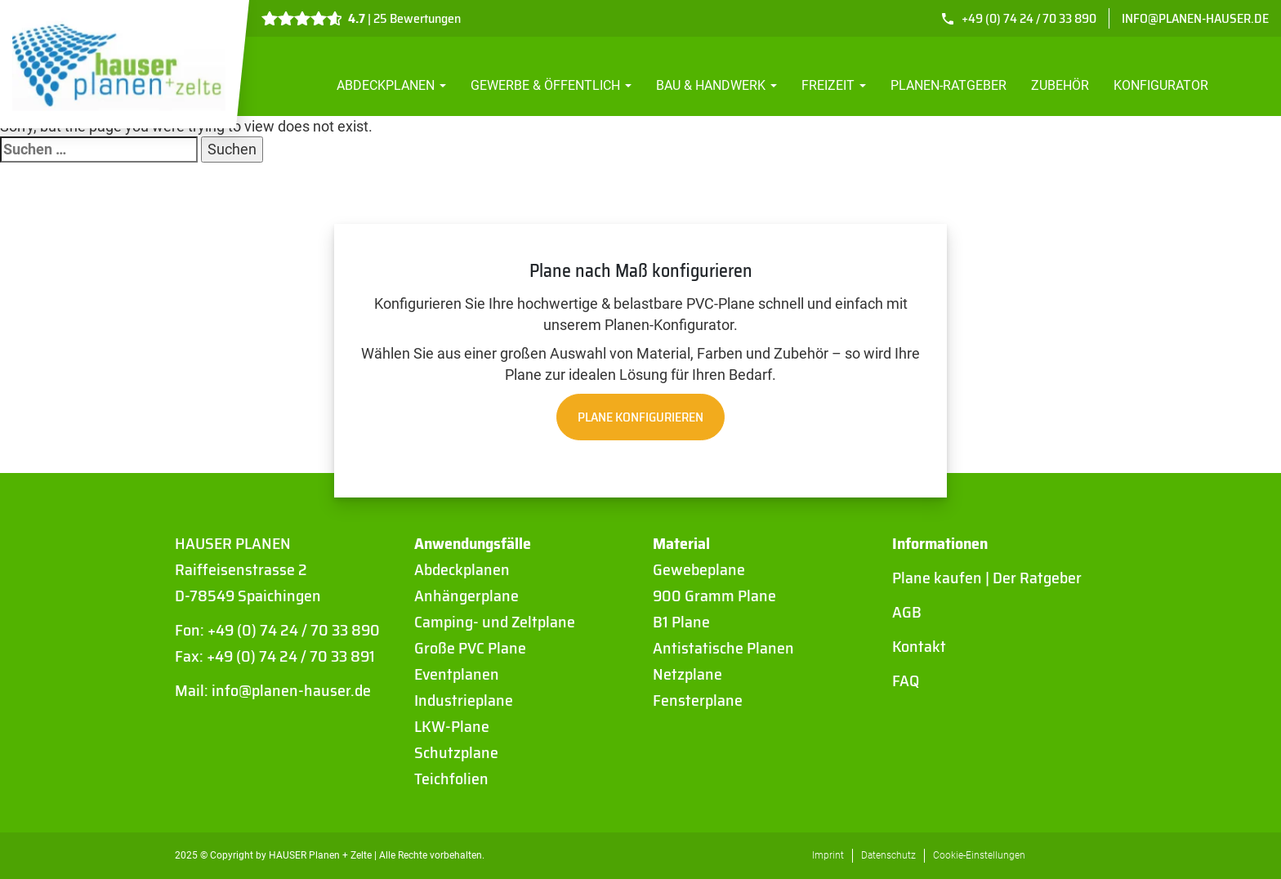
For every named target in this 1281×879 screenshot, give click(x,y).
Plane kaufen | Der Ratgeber (987, 577)
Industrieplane (463, 700)
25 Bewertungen (417, 18)
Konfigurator (1161, 85)
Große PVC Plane (470, 648)
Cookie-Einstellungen (979, 855)
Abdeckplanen (391, 85)
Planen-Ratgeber (948, 85)
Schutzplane (456, 752)
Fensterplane (698, 700)
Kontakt (919, 646)
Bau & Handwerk (716, 85)
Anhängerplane (466, 595)
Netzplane (687, 674)
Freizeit (833, 85)
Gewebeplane (699, 569)
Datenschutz (888, 855)
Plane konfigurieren (640, 417)
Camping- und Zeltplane (494, 622)
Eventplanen (456, 674)
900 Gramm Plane (714, 595)
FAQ (905, 680)
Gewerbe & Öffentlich (551, 85)
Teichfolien (451, 778)
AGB (907, 612)
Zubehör (1060, 85)
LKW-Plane (451, 726)
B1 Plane (681, 622)
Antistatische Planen (723, 648)
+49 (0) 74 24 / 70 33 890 (1029, 18)
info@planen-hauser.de (1195, 18)
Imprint (828, 855)
